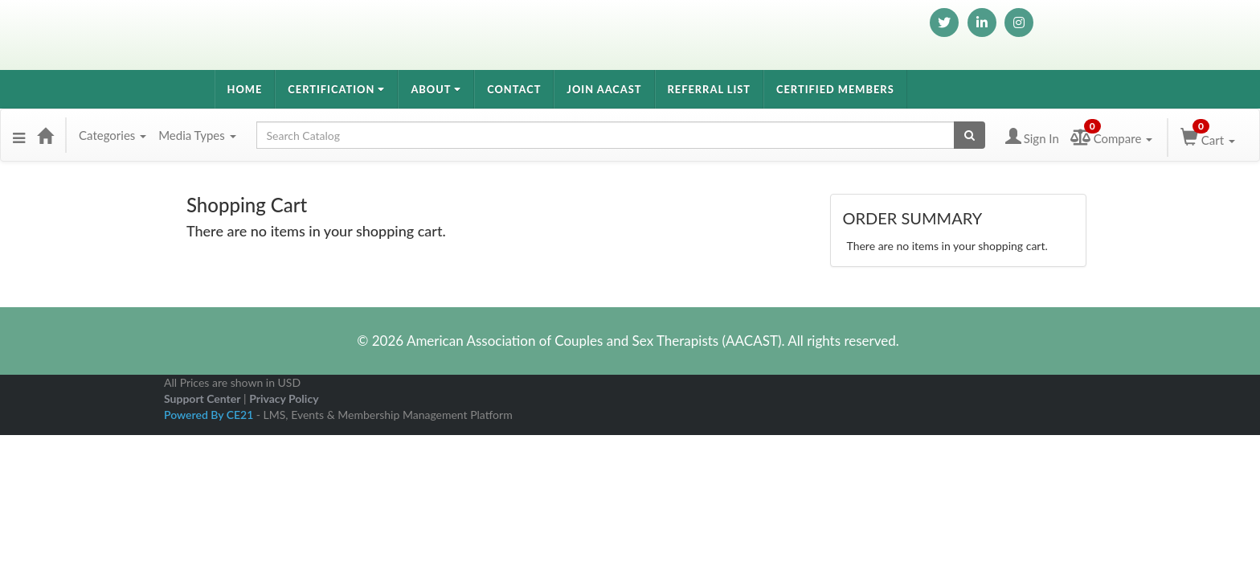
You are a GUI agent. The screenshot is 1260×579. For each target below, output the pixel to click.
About (436, 89)
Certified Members (835, 89)
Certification (336, 89)
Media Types (196, 135)
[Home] (45, 135)
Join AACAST (604, 89)
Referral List (709, 89)
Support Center (202, 398)
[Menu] (19, 135)
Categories (112, 135)
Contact (514, 89)
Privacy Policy (283, 398)
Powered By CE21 (210, 414)
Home (245, 89)
